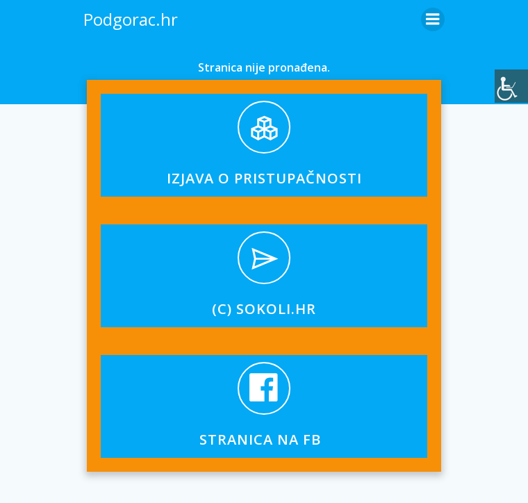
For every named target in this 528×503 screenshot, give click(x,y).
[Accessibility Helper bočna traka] (511, 86)
